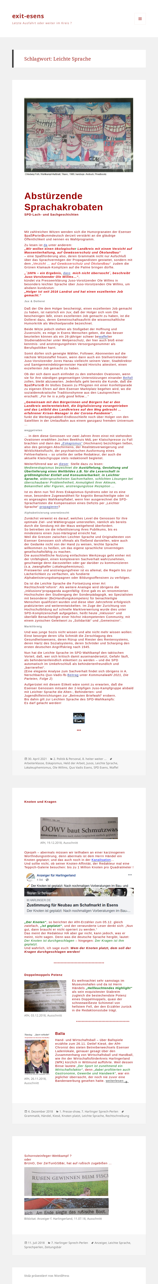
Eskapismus (54, 763)
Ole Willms (60, 767)
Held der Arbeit (74, 763)
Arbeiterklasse (34, 763)
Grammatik (32, 1116)
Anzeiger (101, 1243)
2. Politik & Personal (67, 759)
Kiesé (56, 1116)
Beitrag (73, 675)
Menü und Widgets (140, 24)
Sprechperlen (33, 1247)
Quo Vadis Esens (80, 767)
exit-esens (28, 16)
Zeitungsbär (53, 1247)
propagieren (49, 506)
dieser (64, 464)
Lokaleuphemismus (37, 767)
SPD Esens (101, 767)
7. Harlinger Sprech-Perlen (99, 1111)
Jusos (90, 763)
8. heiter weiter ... (94, 759)
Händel (46, 1116)
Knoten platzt (71, 1116)
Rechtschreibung (117, 1116)
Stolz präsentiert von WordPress (46, 1276)
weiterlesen (117, 1080)
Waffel (113, 767)
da (46, 245)
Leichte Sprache (106, 763)
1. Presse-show (69, 1111)
